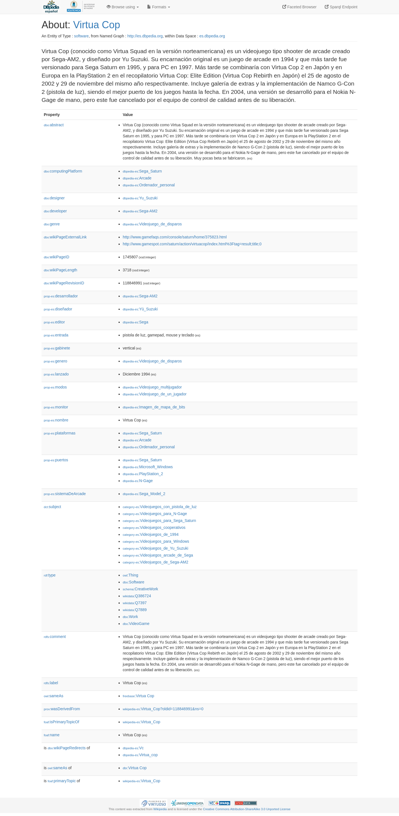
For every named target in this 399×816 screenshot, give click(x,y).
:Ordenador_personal (149, 185)
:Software (133, 582)
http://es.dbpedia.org (145, 36)
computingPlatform (63, 171)
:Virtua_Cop (141, 722)
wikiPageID (56, 257)
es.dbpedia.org (212, 36)
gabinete (57, 348)
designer (54, 198)
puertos (56, 460)
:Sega (135, 322)
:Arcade (137, 178)
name (52, 735)
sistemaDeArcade (65, 493)
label (51, 683)
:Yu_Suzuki (140, 198)
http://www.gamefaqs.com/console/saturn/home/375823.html (175, 237)
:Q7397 (135, 603)
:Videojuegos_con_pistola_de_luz (160, 506)
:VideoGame (136, 623)
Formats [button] (158, 7)
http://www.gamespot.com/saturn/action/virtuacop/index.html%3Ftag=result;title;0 (192, 244)
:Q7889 (135, 610)
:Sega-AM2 (140, 211)
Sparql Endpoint (341, 7)
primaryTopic (62, 781)
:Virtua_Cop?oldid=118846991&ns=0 (163, 709)
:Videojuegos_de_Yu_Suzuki (155, 548)
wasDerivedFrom (62, 709)
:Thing (130, 575)
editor (54, 322)
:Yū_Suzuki (140, 309)
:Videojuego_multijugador (152, 387)
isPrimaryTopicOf (61, 722)
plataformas (59, 433)
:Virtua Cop (138, 696)
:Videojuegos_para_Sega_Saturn (159, 520)
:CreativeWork (140, 589)
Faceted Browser (299, 7)
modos (55, 387)
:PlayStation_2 (143, 474)
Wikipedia (160, 809)
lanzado (56, 374)
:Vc (133, 748)
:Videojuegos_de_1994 (150, 534)
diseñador (58, 309)
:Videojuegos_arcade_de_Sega (158, 555)
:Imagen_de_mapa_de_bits (154, 407)
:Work (130, 616)
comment (55, 636)
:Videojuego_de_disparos (152, 224)
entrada (56, 335)
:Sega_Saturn (142, 171)
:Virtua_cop (140, 755)
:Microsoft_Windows (148, 467)
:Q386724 (137, 596)
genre (52, 224)
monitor (56, 407)
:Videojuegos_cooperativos (154, 527)
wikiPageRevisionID (64, 283)
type (50, 575)
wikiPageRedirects (67, 748)
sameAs (53, 696)
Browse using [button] (123, 7)
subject (52, 506)
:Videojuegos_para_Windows (156, 541)
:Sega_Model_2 (144, 493)
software (81, 36)
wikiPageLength (60, 270)
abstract (54, 125)
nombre (56, 420)
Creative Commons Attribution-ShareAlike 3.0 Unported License (246, 809)
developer (55, 211)
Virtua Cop (96, 24)
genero (55, 361)
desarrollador (61, 296)
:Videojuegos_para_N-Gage (155, 513)
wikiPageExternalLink (65, 237)
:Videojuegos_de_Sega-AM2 (155, 562)
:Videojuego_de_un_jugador (154, 394)
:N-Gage (138, 480)
